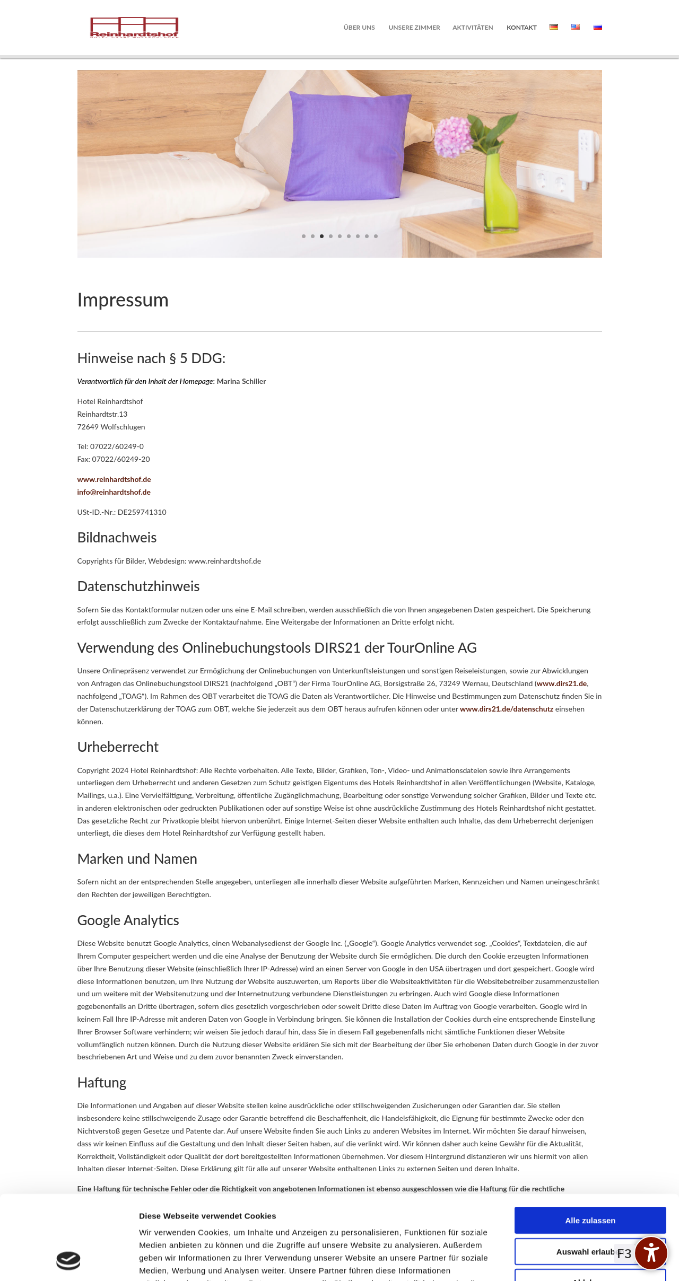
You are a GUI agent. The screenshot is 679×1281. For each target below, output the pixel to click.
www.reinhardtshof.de (114, 479)
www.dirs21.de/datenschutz (506, 708)
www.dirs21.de (562, 683)
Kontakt (522, 27)
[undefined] (651, 1253)
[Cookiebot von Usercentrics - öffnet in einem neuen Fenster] (68, 1260)
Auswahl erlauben (590, 1172)
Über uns (359, 27)
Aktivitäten (472, 27)
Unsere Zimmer (414, 27)
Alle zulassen (590, 1141)
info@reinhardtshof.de (114, 491)
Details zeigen (564, 1260)
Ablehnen (590, 1203)
